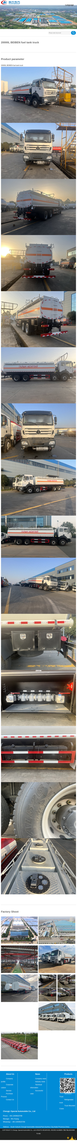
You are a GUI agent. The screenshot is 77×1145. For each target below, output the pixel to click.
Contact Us (10, 1099)
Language (69, 5)
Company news (40, 1078)
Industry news (40, 1081)
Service (8, 1090)
